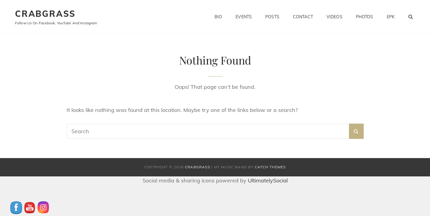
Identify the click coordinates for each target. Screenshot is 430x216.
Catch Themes (270, 167)
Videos (334, 17)
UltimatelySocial (268, 180)
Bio (218, 17)
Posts (272, 17)
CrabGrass (45, 13)
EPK (391, 17)
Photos (364, 17)
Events (244, 17)
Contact (303, 17)
